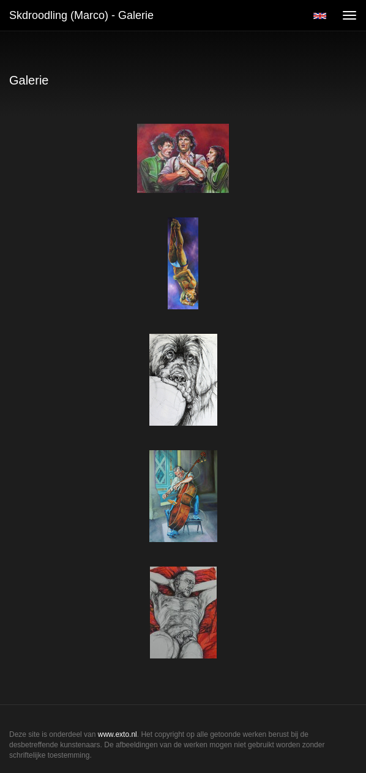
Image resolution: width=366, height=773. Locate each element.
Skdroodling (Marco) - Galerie (81, 15)
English (320, 16)
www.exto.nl (117, 734)
